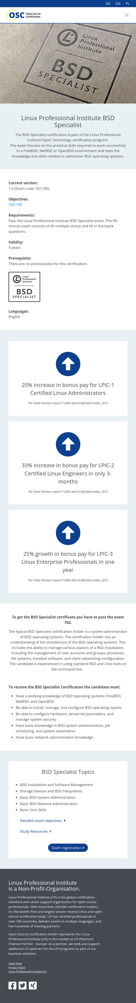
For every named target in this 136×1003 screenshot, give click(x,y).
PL (128, 3)
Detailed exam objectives (41, 820)
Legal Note (15, 963)
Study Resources (34, 831)
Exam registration (66, 847)
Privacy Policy (16, 967)
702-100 (15, 204)
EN (118, 3)
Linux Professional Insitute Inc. (27, 971)
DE (108, 3)
